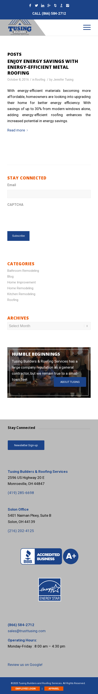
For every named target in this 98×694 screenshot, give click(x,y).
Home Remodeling (20, 288)
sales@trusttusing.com (27, 631)
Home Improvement (21, 282)
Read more (18, 130)
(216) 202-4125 (21, 531)
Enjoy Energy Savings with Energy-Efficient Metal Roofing (42, 67)
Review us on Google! (25, 664)
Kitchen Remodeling (21, 294)
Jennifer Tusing (63, 79)
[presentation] (40, 217)
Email (11, 185)
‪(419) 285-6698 (21, 493)
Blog (10, 276)
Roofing (40, 79)
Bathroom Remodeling (23, 271)
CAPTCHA (15, 205)
